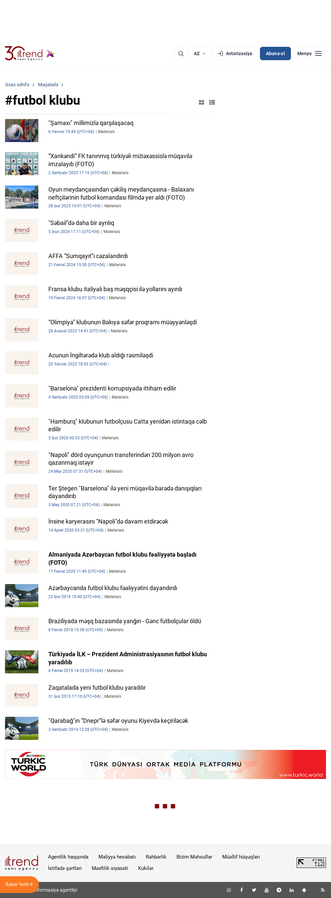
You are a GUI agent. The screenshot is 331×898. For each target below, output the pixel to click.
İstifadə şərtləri (65, 868)
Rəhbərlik (156, 857)
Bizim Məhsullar (194, 857)
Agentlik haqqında (68, 857)
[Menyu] (309, 53)
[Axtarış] (181, 53)
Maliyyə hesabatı (117, 857)
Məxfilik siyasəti (110, 868)
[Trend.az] (29, 53)
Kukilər (145, 868)
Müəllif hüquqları (241, 857)
